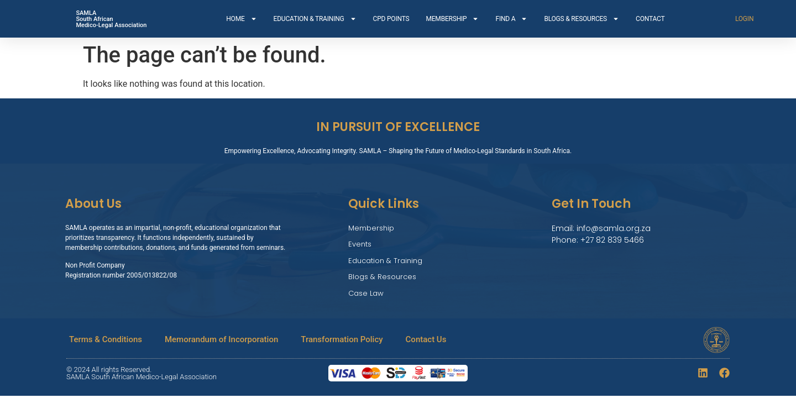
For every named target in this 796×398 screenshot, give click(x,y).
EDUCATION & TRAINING (315, 19)
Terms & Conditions (105, 339)
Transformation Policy (342, 339)
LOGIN (744, 19)
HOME (241, 19)
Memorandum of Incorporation (221, 339)
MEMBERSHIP (452, 19)
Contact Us (426, 339)
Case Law (366, 293)
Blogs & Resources (382, 276)
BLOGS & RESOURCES (581, 19)
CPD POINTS (391, 19)
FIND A (511, 19)
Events (359, 244)
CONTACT (650, 19)
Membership (371, 228)
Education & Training (385, 260)
